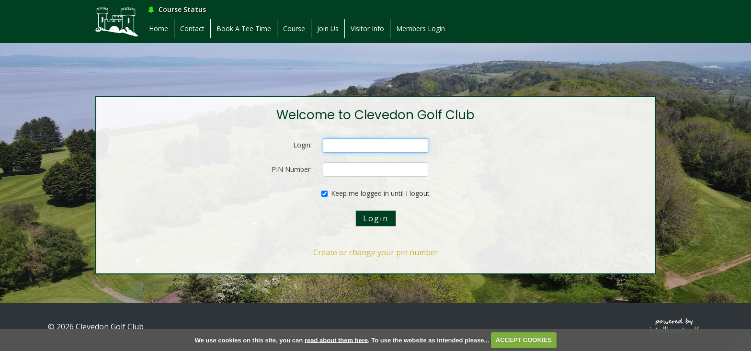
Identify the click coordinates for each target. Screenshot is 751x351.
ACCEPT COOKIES (524, 339)
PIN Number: (292, 169)
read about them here (336, 339)
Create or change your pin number (375, 252)
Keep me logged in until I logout (375, 193)
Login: (302, 144)
